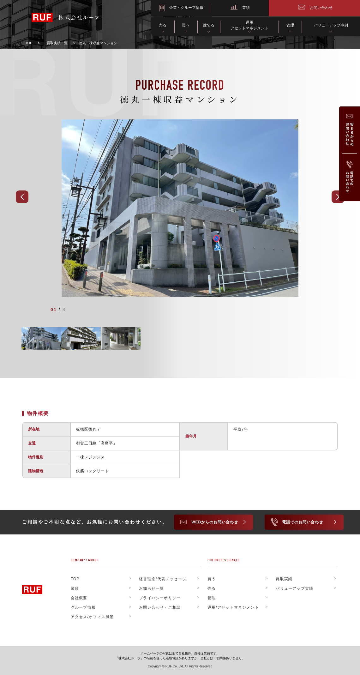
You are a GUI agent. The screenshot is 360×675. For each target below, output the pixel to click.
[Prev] (22, 196)
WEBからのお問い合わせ (214, 521)
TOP (28, 43)
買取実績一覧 (57, 43)
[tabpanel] (180, 208)
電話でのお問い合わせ (302, 521)
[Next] (338, 196)
